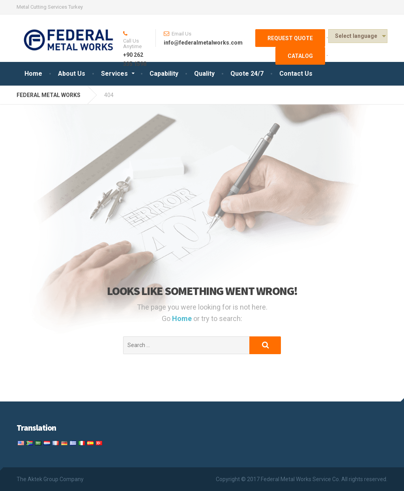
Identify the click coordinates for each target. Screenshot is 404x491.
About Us (71, 73)
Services (114, 73)
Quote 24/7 (247, 73)
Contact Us (295, 73)
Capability (164, 73)
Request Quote (290, 38)
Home (33, 73)
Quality (204, 73)
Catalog (300, 56)
